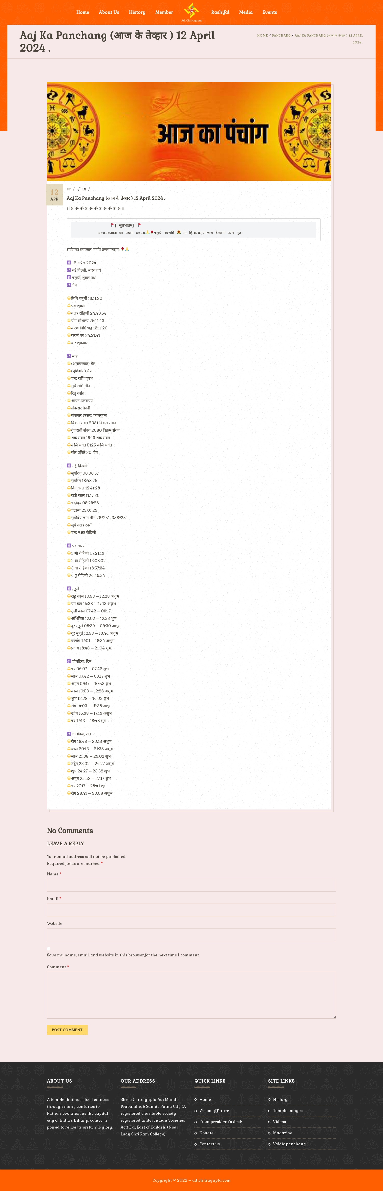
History (137, 12)
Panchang (281, 36)
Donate (206, 1132)
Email (54, 898)
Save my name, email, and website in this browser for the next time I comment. (123, 954)
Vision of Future (214, 1110)
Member (164, 12)
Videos (279, 1121)
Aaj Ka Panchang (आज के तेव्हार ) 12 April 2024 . (118, 198)
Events (269, 12)
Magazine (282, 1132)
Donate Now (300, 12)
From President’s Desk (220, 1121)
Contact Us (209, 1143)
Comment (58, 966)
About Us (109, 12)
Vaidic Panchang (289, 1143)
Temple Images (288, 1110)
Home (82, 12)
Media (246, 12)
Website (54, 923)
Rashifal (220, 12)
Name (54, 873)
